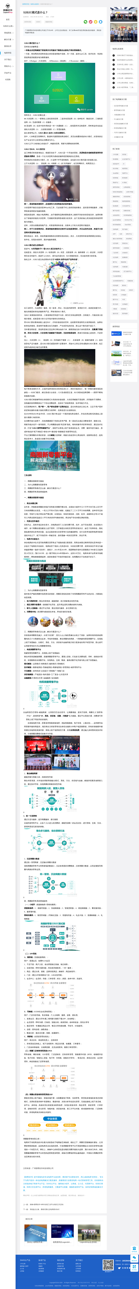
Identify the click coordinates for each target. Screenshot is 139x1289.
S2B (121, 234)
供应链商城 (127, 196)
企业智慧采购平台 (118, 281)
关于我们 (7, 59)
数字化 (115, 262)
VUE (123, 299)
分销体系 (125, 253)
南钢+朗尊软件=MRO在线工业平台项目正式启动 (46, 1204)
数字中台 (115, 299)
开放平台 (7, 73)
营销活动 (125, 243)
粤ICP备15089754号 (84, 1282)
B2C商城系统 (117, 224)
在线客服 (124, 1268)
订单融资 (123, 295)
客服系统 (123, 262)
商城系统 (7, 33)
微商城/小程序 (24, 1266)
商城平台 (115, 182)
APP (114, 234)
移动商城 (129, 238)
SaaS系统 (128, 224)
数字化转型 (116, 210)
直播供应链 (127, 210)
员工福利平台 (128, 271)
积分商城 (115, 168)
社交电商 (115, 257)
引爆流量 (125, 267)
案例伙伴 (7, 46)
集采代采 (115, 313)
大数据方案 (60, 1266)
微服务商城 (48, 22)
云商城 (22, 1271)
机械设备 (130, 281)
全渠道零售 (116, 215)
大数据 (115, 309)
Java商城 (115, 173)
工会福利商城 (117, 276)
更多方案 (59, 1271)
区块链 (123, 290)
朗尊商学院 (25, 4)
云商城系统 (127, 187)
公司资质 (78, 1268)
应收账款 (123, 309)
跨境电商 (124, 178)
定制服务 (41, 1271)
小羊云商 (22, 1263)
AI (123, 164)
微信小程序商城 (117, 238)
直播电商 (125, 257)
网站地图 (94, 1282)
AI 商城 (124, 182)
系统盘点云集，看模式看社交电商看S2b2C (45, 1209)
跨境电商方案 (61, 1268)
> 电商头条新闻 (34, 4)
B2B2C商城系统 (117, 192)
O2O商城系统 (128, 215)
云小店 (22, 1268)
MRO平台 (129, 234)
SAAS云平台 (128, 220)
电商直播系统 (126, 201)
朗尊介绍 (78, 1263)
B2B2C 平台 (42, 1263)
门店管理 (115, 253)
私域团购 (115, 159)
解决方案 (7, 39)
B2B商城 (115, 178)
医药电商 (125, 313)
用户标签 (125, 229)
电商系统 (125, 168)
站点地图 (101, 1282)
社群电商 (115, 267)
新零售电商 (116, 248)
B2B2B (115, 295)
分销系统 (126, 248)
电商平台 (125, 173)
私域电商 (115, 206)
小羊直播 (115, 154)
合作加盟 (78, 1266)
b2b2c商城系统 (39, 1286)
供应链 (124, 154)
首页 (8, 19)
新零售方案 (60, 1263)
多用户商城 (129, 192)
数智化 (124, 285)
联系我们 (78, 1271)
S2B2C (38, 22)
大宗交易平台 (126, 206)
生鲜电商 (115, 229)
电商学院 (7, 53)
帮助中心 (7, 66)
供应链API (116, 164)
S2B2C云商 (7, 26)
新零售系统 (27, 22)
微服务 (41, 1266)
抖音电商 (115, 285)
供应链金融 (116, 271)
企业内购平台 (126, 159)
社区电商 (115, 243)
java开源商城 (117, 220)
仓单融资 (125, 304)
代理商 (7, 80)
